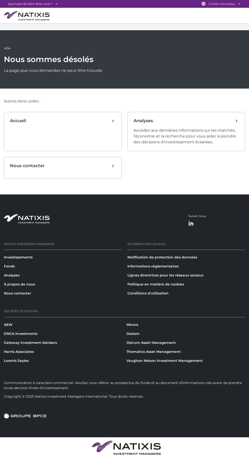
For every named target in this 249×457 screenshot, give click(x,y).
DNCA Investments (20, 333)
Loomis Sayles (16, 360)
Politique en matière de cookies (155, 284)
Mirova (132, 324)
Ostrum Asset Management (151, 342)
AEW (8, 324)
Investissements (18, 257)
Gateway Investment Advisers (30, 342)
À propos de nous (19, 284)
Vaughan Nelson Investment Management (164, 360)
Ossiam (133, 333)
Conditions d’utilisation (148, 293)
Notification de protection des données (162, 257)
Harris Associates (19, 351)
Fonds (9, 266)
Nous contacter (17, 293)
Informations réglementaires (153, 266)
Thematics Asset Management (153, 351)
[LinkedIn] (191, 223)
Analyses (11, 275)
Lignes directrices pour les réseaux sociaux (165, 275)
